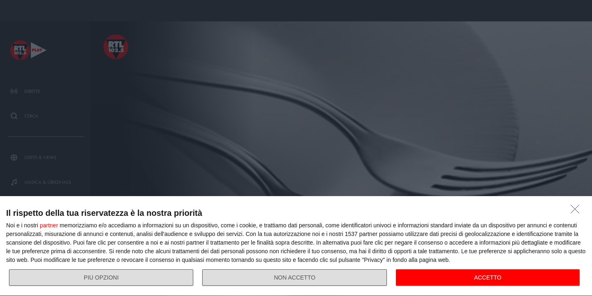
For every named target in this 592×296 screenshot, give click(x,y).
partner (49, 225)
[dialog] (296, 246)
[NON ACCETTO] (577, 211)
